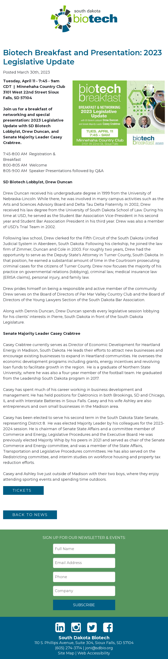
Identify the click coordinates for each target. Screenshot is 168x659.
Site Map (66, 653)
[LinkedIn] (60, 627)
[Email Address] (84, 563)
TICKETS (23, 490)
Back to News (30, 514)
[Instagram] (76, 627)
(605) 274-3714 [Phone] (68, 648)
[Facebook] (108, 627)
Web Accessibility (93, 653)
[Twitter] (92, 627)
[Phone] (84, 577)
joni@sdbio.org (99, 648)
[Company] (84, 591)
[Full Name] (84, 549)
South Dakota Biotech (84, 18)
